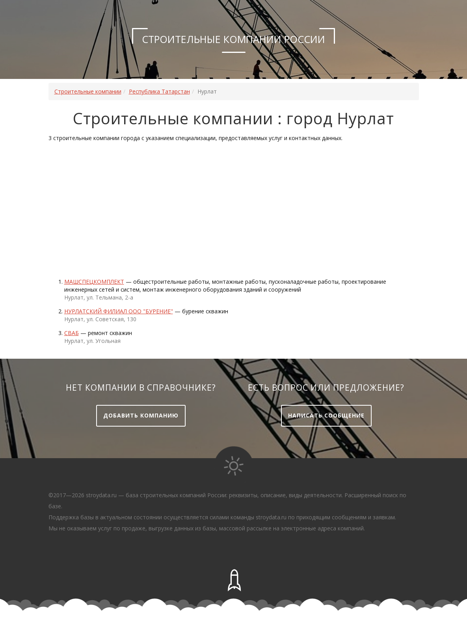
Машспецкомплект (94, 281)
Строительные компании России (233, 39)
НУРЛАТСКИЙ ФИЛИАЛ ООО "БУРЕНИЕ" (118, 311)
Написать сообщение (326, 415)
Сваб (71, 333)
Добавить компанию (141, 415)
